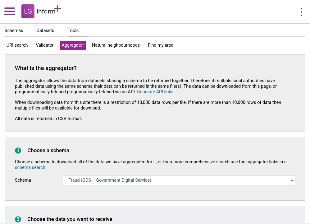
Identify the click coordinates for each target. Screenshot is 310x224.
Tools (73, 30)
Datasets (45, 30)
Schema (23, 180)
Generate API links (155, 92)
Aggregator (73, 45)
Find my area (160, 45)
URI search (17, 45)
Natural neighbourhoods (116, 45)
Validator (44, 45)
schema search (30, 167)
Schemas (14, 30)
